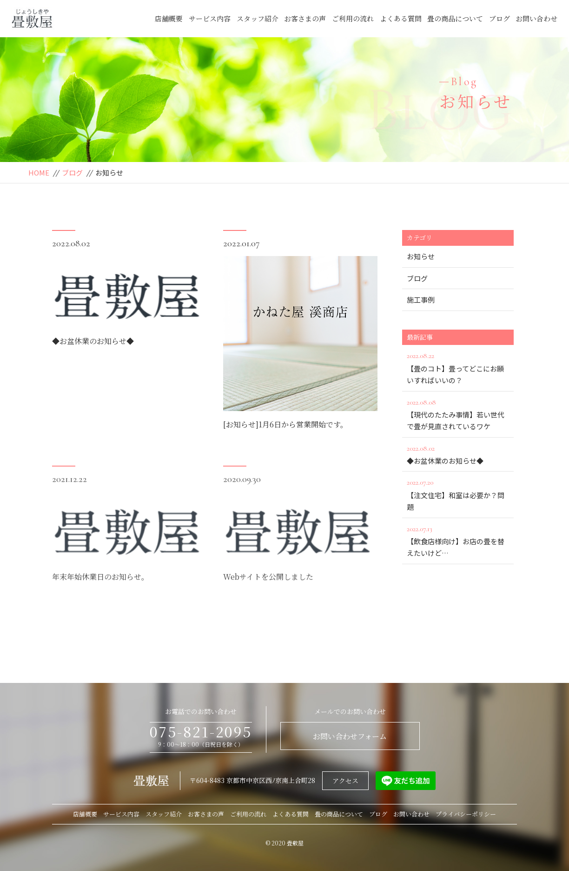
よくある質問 (401, 18)
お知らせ (421, 256)
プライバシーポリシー (466, 814)
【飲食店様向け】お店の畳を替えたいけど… (458, 540)
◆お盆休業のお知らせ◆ (93, 342)
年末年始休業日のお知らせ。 (100, 591)
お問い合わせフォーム (350, 736)
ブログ (499, 18)
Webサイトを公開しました (268, 591)
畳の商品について (455, 18)
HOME (38, 172)
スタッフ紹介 (257, 18)
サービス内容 (210, 18)
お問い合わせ (536, 18)
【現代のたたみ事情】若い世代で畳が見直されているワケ (458, 414)
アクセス (345, 780)
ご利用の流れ (353, 18)
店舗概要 (169, 18)
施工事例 (421, 299)
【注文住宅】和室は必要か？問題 (458, 494)
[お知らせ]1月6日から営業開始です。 (285, 425)
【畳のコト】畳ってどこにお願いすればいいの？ (458, 367)
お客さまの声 (305, 18)
